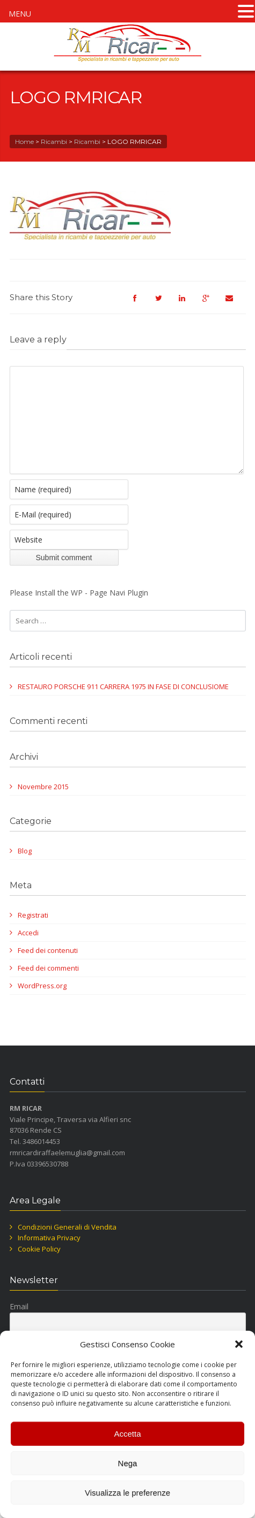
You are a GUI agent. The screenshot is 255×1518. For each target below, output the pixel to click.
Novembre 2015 (43, 802)
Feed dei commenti (48, 984)
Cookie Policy (39, 1265)
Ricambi (54, 142)
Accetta (127, 1433)
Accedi (28, 948)
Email (19, 1322)
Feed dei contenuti (48, 966)
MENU (20, 14)
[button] (239, 1344)
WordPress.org (42, 1001)
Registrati (33, 931)
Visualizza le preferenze (127, 1492)
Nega (127, 1463)
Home (24, 142)
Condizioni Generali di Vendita (67, 1243)
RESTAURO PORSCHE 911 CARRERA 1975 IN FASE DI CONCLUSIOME (123, 702)
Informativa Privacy (49, 1253)
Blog (25, 867)
